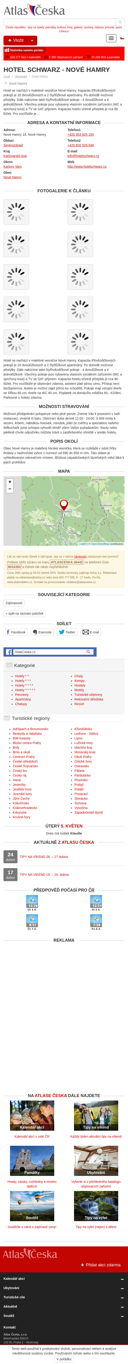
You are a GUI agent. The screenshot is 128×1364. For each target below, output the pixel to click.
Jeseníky (19, 784)
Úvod (6, 76)
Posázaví (81, 794)
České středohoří (25, 761)
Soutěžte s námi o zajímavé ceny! (32, 1227)
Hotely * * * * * (25, 690)
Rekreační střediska (88, 699)
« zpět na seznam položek (25, 613)
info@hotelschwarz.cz (83, 156)
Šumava (80, 803)
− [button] (9, 489)
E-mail (91, 632)
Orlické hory (83, 761)
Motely (79, 690)
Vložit (22, 40)
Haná (16, 780)
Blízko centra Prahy (27, 743)
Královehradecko (25, 808)
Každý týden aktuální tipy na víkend (95, 1136)
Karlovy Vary (12, 166)
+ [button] (9, 482)
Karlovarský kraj (15, 156)
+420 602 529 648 (80, 145)
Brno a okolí (21, 752)
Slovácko (81, 798)
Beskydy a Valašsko (27, 733)
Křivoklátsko (83, 729)
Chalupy (21, 704)
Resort (79, 704)
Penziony (22, 694)
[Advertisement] (64, 977)
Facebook (15, 632)
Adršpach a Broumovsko (30, 729)
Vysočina (81, 808)
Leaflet (83, 543)
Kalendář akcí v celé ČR (31, 1136)
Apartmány (23, 699)
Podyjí (79, 784)
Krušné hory (21, 817)
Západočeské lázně (88, 812)
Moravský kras (84, 752)
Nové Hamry (12, 177)
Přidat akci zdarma (100, 1265)
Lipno (78, 738)
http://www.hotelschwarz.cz (87, 166)
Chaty (78, 676)
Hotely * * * (23, 681)
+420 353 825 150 (80, 134)
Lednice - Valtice (86, 733)
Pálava (79, 771)
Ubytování (21, 76)
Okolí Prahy (82, 757)
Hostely (79, 685)
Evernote (42, 632)
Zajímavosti (14, 603)
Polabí (79, 789)
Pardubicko (82, 775)
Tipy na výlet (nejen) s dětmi (96, 1227)
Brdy (16, 747)
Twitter (67, 632)
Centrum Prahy (24, 757)
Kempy (79, 681)
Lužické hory (83, 743)
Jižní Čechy (21, 798)
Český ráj (19, 775)
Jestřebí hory (22, 789)
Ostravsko (81, 766)
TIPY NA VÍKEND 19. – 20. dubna (44, 874)
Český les (20, 771)
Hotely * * (22, 676)
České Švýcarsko (25, 766)
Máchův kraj (83, 747)
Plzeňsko (81, 780)
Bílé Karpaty (21, 738)
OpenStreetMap (100, 543)
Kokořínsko (21, 803)
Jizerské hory (22, 794)
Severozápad (13, 145)
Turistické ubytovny (88, 694)
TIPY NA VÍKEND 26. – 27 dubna (44, 857)
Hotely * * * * (24, 685)
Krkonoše (20, 812)
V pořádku (64, 1359)
